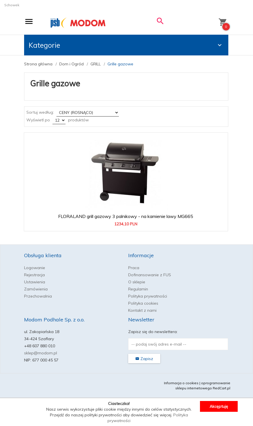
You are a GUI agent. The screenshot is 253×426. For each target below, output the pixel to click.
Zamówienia (36, 289)
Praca (133, 267)
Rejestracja (34, 274)
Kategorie (126, 45)
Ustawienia (34, 281)
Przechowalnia (38, 296)
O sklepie (136, 281)
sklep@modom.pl (40, 353)
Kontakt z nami (142, 310)
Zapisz (144, 358)
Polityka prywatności (147, 296)
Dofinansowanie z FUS (149, 274)
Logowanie (34, 267)
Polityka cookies (143, 303)
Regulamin (138, 289)
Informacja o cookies (181, 383)
